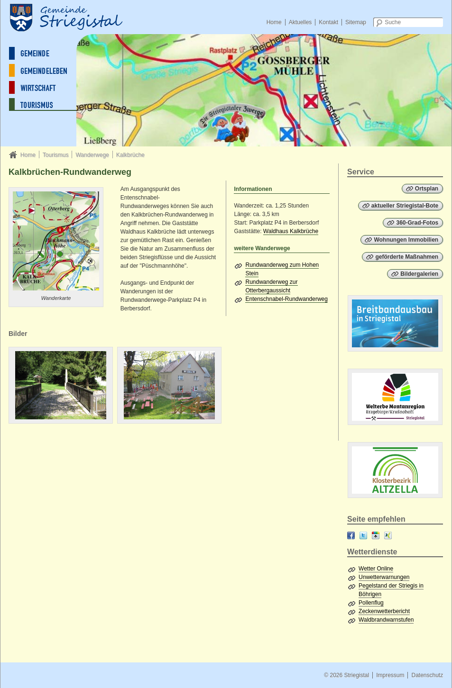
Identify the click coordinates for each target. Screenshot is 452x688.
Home (274, 22)
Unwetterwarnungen (384, 577)
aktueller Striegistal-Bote (404, 205)
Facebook (351, 535)
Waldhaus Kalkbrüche (290, 231)
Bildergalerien (419, 274)
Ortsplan (426, 188)
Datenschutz (427, 675)
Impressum (390, 675)
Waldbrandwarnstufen (386, 619)
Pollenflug (371, 602)
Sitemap (355, 22)
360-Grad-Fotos (417, 222)
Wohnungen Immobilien (406, 239)
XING (388, 535)
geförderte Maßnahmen (406, 256)
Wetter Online (376, 568)
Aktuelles (300, 22)
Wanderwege (92, 155)
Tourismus (56, 155)
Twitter (363, 535)
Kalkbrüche (130, 155)
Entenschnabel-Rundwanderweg (286, 299)
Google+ (375, 535)
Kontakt (328, 22)
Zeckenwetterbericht (384, 611)
